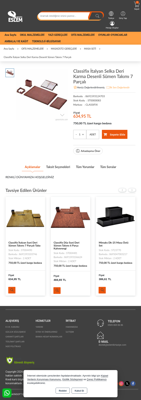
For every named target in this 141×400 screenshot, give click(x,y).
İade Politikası (13, 346)
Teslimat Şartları (15, 341)
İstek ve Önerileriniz (46, 331)
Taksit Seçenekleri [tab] (56, 166)
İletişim (70, 331)
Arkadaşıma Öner (88, 151)
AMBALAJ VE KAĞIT (16, 41)
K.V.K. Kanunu (12, 326)
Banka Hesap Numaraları (49, 336)
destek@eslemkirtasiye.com (112, 344)
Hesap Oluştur (112, 25)
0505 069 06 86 (115, 324)
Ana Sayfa (10, 34)
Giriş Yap (123, 15)
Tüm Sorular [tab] (113, 166)
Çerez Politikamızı (97, 379)
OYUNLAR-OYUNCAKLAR (112, 34)
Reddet (62, 391)
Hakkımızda (72, 326)
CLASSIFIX (92, 104)
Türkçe (111, 15)
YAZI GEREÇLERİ (57, 34)
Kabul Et (79, 391)
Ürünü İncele (12, 289)
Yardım (39, 326)
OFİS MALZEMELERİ (83, 34)
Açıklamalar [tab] (27, 166)
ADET (93, 134)
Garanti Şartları (15, 336)
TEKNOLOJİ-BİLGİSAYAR (46, 41)
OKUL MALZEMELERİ (32, 34)
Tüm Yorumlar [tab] (87, 166)
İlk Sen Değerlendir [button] (118, 87)
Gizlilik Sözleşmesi (16, 331)
